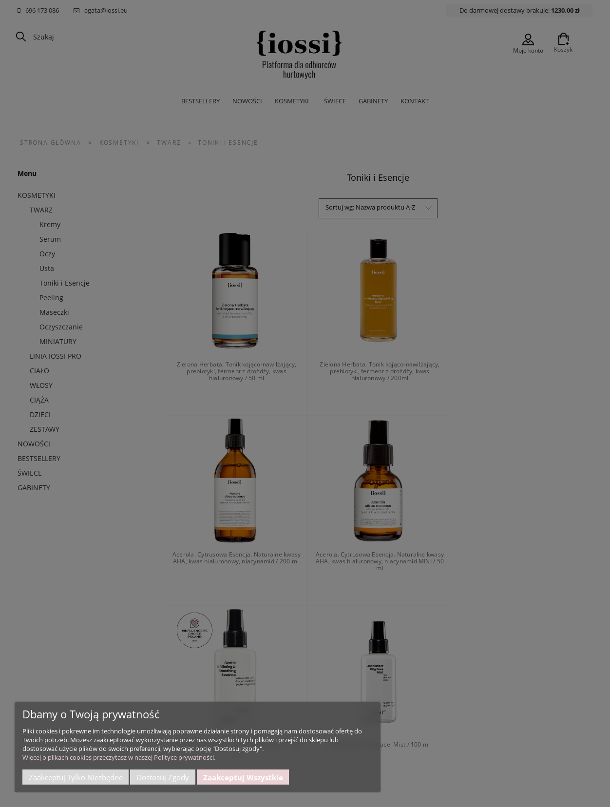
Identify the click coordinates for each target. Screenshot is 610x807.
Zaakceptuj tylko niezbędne (76, 777)
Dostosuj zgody (162, 777)
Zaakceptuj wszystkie (243, 777)
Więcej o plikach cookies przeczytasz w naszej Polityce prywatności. (118, 757)
